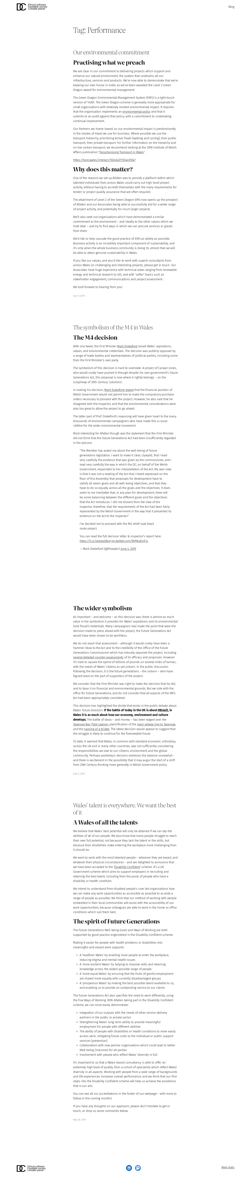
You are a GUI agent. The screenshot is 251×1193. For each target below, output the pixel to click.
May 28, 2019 (79, 1119)
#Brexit (163, 710)
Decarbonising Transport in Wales (121, 152)
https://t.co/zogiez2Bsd (95, 541)
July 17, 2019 (79, 296)
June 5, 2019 (79, 773)
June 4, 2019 (128, 549)
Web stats (227, 1167)
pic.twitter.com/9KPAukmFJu (129, 541)
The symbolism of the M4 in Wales (113, 327)
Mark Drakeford (127, 346)
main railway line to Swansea (156, 724)
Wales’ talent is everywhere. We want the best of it (124, 808)
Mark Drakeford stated (119, 390)
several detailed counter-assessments (98, 657)
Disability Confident (127, 867)
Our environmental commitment (111, 52)
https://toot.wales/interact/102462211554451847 (104, 160)
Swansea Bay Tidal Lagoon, (91, 724)
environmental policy (136, 111)
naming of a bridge (96, 729)
